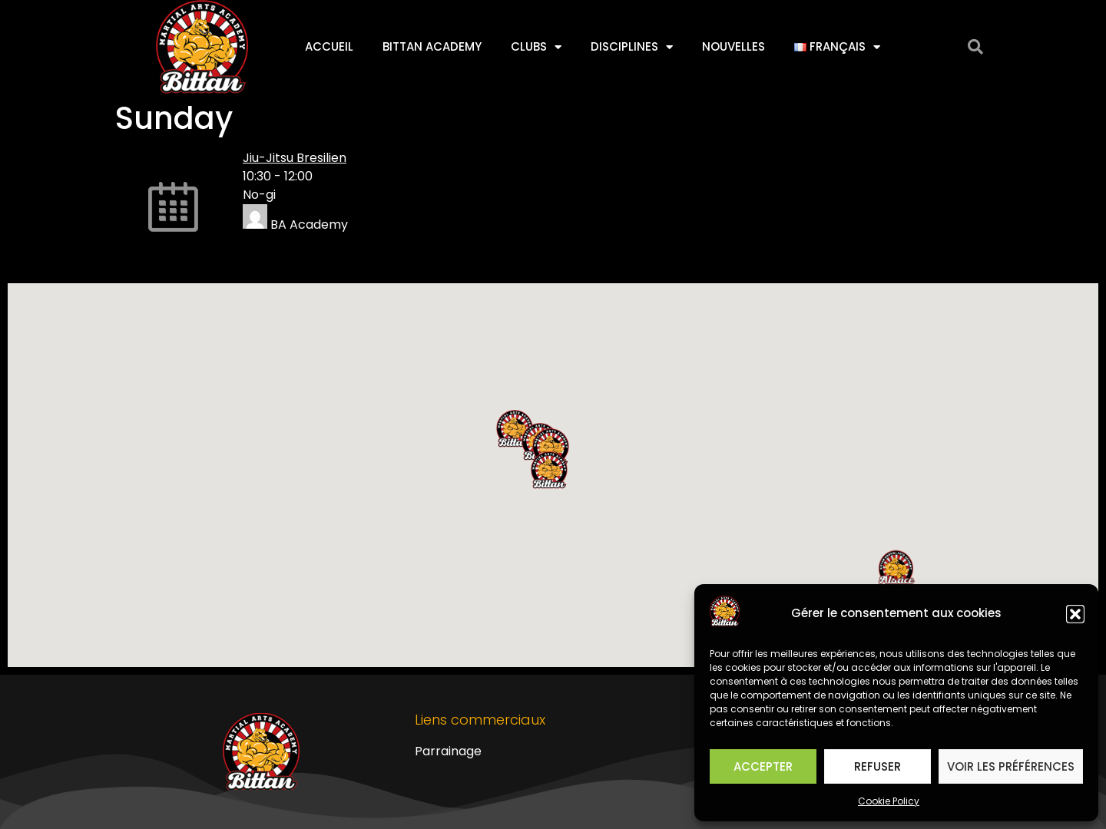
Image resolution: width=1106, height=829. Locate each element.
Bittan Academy (432, 46)
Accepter (763, 766)
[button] (1075, 614)
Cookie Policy (888, 801)
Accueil (329, 46)
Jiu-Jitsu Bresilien (294, 158)
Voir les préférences (1011, 766)
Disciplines (632, 47)
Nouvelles (733, 46)
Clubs (536, 47)
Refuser (877, 766)
